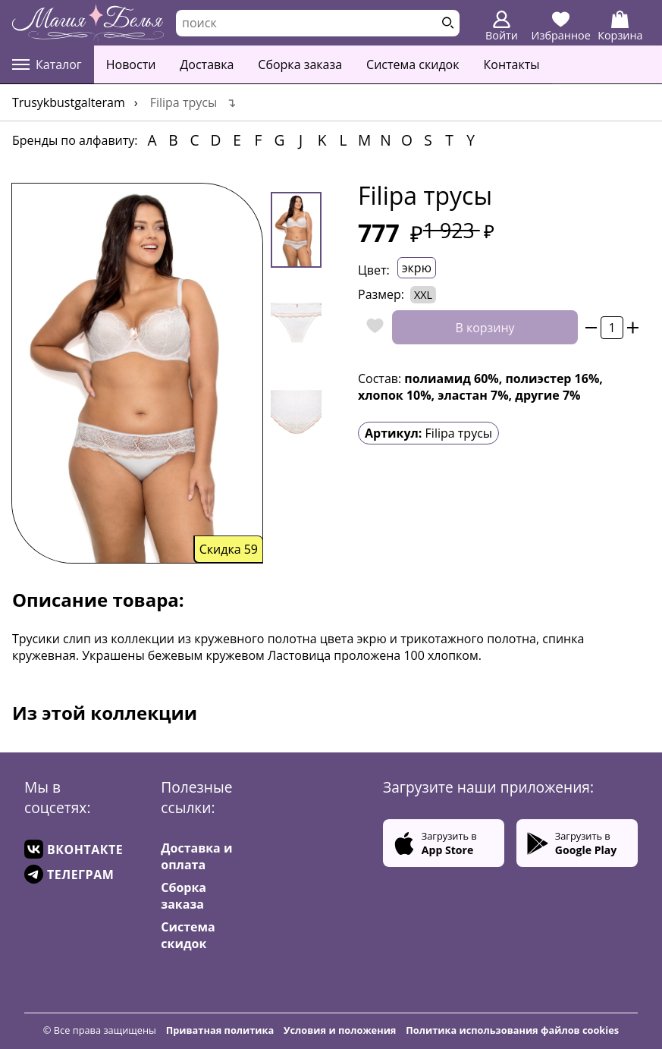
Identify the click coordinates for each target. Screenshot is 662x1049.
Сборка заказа (300, 64)
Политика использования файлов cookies (512, 1030)
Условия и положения (340, 1030)
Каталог (47, 64)
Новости (131, 64)
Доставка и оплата (196, 856)
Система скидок (412, 64)
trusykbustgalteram (68, 102)
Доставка (207, 64)
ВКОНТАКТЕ (73, 849)
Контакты (512, 64)
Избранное (561, 26)
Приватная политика (220, 1030)
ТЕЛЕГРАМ (69, 874)
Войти (501, 26)
